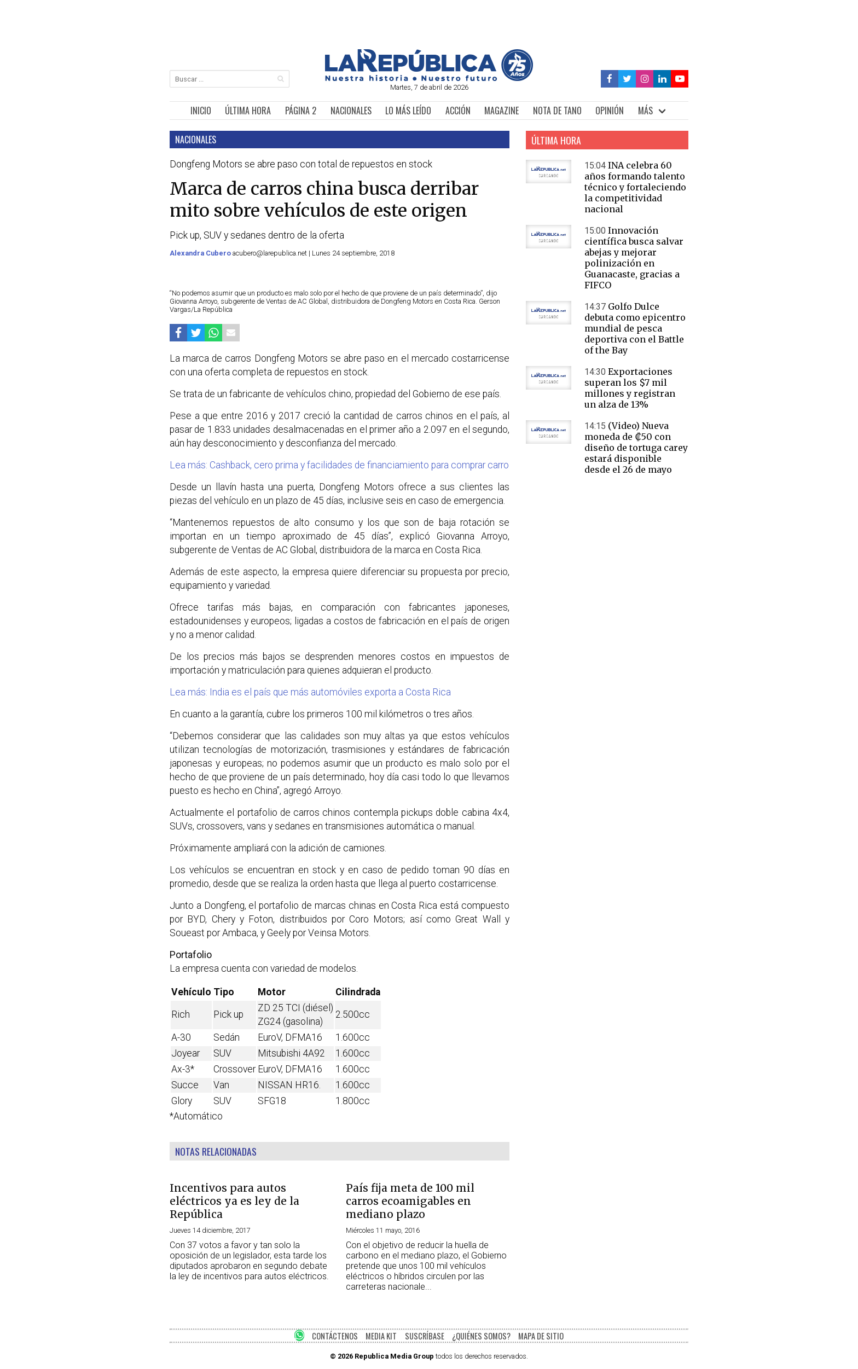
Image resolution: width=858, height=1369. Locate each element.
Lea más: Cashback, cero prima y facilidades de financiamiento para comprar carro (339, 465)
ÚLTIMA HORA (248, 110)
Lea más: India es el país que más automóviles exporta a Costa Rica (310, 692)
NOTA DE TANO (557, 110)
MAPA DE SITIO (541, 1336)
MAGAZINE (501, 110)
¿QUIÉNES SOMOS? (481, 1336)
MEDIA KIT (381, 1336)
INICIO (200, 110)
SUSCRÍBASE (424, 1336)
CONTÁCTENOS (335, 1336)
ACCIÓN (458, 110)
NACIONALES (351, 110)
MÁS (645, 110)
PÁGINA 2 (300, 110)
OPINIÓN (609, 110)
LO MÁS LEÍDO (408, 110)
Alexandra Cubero (201, 253)
